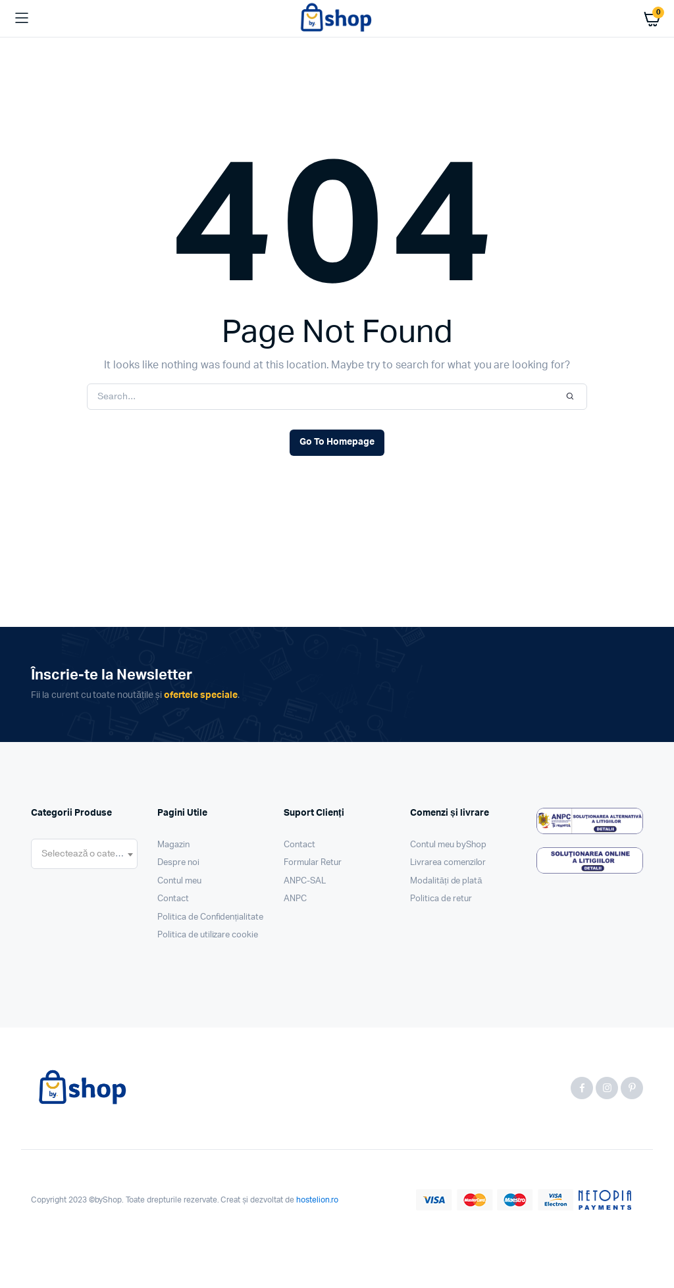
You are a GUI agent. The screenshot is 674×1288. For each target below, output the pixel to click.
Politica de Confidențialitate (210, 917)
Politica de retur (441, 899)
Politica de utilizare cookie (207, 935)
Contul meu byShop (448, 845)
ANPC (295, 899)
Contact (173, 899)
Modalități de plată (446, 881)
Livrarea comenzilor (448, 862)
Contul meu (179, 881)
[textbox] (84, 854)
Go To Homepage (337, 442)
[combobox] (84, 854)
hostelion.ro (317, 1200)
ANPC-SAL (305, 881)
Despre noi (178, 862)
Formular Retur (313, 862)
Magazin (173, 845)
